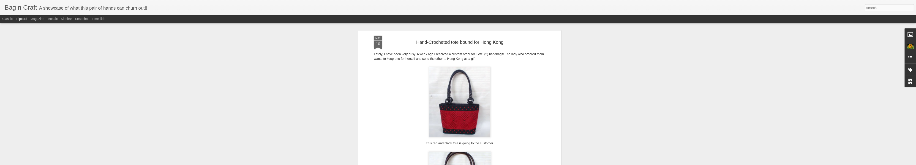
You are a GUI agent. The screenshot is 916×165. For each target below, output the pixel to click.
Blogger (472, 162)
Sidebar (66, 19)
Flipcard (21, 19)
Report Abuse (485, 162)
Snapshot (82, 19)
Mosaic (52, 19)
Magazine (37, 19)
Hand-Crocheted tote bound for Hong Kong (459, 23)
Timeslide (98, 19)
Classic (7, 19)
